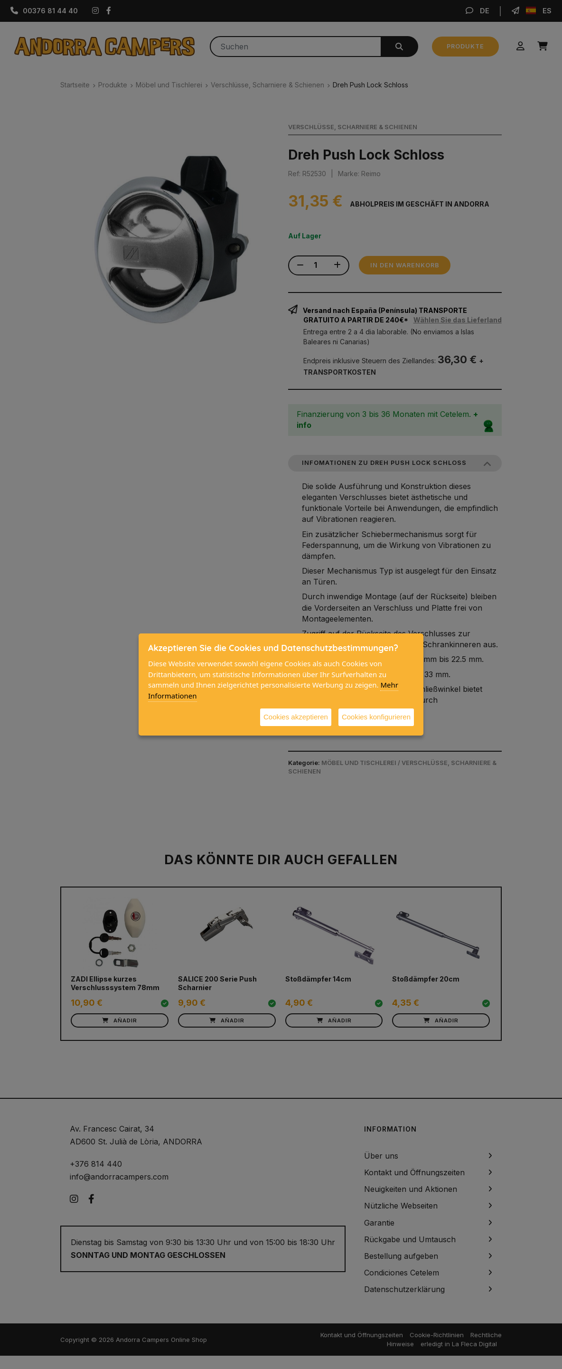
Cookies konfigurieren (376, 717)
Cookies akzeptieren (295, 717)
